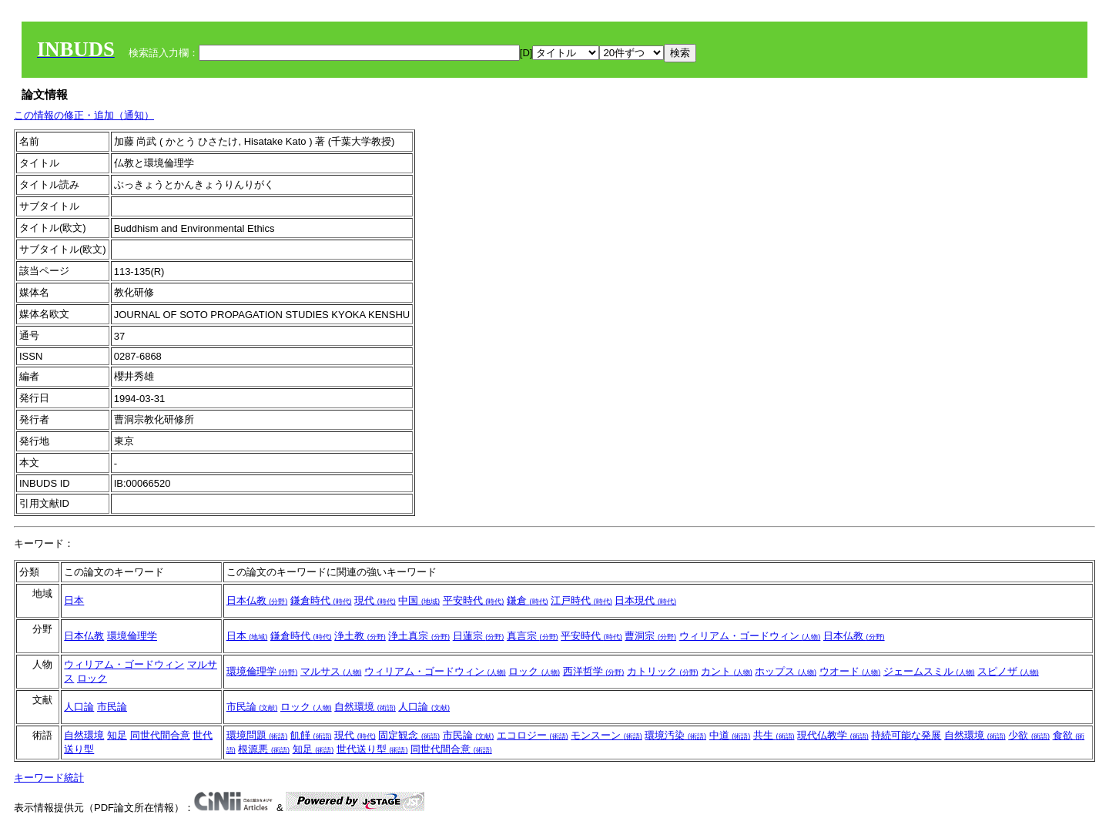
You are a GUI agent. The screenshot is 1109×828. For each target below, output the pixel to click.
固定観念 (409, 735)
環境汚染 (675, 735)
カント (726, 671)
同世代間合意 (160, 735)
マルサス (331, 671)
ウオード (850, 671)
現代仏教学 (833, 735)
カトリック (663, 671)
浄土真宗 (419, 636)
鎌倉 (527, 600)
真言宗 (532, 636)
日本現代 (645, 600)
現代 (375, 600)
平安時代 (473, 600)
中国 (419, 600)
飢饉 (311, 735)
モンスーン (606, 735)
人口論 (79, 706)
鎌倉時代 (321, 600)
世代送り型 (372, 749)
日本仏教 (257, 600)
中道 (730, 735)
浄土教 (360, 636)
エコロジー (532, 735)
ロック (92, 678)
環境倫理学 (132, 636)
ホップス (785, 671)
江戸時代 (581, 600)
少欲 (1029, 735)
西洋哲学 (594, 671)
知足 (117, 735)
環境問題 (257, 735)
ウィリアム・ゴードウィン (750, 636)
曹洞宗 (650, 636)
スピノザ (1008, 671)
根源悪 (264, 749)
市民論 (112, 706)
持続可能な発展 (906, 735)
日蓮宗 (478, 636)
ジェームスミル (929, 671)
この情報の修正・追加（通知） (84, 115)
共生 (774, 735)
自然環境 (365, 706)
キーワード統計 (49, 777)
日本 (74, 600)
